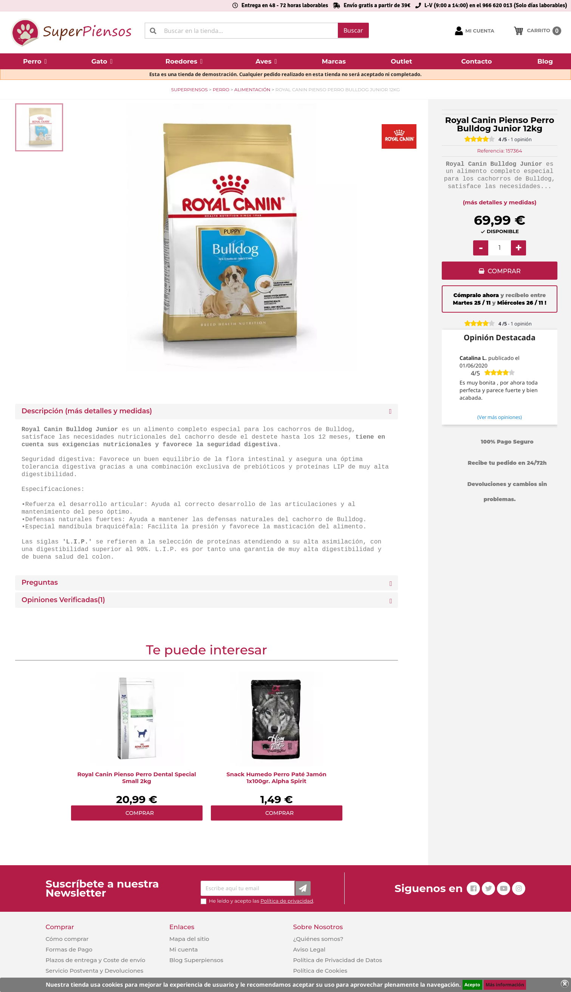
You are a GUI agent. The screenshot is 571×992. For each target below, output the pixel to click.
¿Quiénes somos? (318, 938)
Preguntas (40, 583)
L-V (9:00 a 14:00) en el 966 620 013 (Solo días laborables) (495, 5)
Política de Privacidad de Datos (337, 960)
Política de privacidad (286, 901)
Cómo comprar (67, 938)
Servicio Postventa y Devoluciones (95, 970)
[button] (35, 61)
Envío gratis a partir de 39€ (377, 5)
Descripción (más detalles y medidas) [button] (87, 411)
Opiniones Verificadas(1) (63, 600)
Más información (505, 984)
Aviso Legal (309, 949)
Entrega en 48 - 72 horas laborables (284, 5)
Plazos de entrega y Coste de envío (95, 960)
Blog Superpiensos (196, 960)
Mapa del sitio (189, 938)
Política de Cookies (320, 970)
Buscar (353, 30)
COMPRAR (504, 271)
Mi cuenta (183, 949)
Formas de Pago (69, 949)
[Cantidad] (499, 247)
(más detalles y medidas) (500, 202)
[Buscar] (257, 31)
